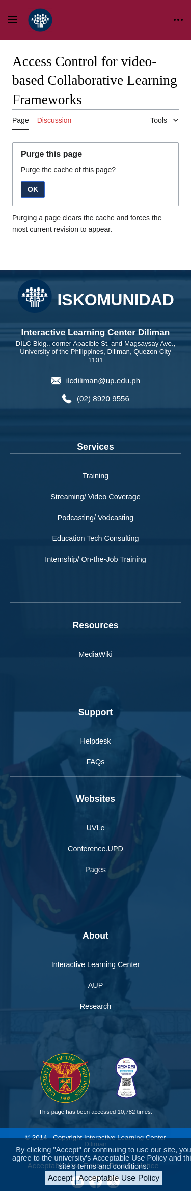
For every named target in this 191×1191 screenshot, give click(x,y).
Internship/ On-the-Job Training (95, 559)
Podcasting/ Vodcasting (96, 517)
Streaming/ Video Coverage (95, 497)
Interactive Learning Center (95, 964)
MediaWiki (95, 654)
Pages (95, 869)
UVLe (96, 828)
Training (95, 476)
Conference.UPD (95, 849)
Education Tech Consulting (95, 538)
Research (96, 1006)
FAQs (96, 762)
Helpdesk (95, 741)
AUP (95, 985)
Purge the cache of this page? (68, 170)
